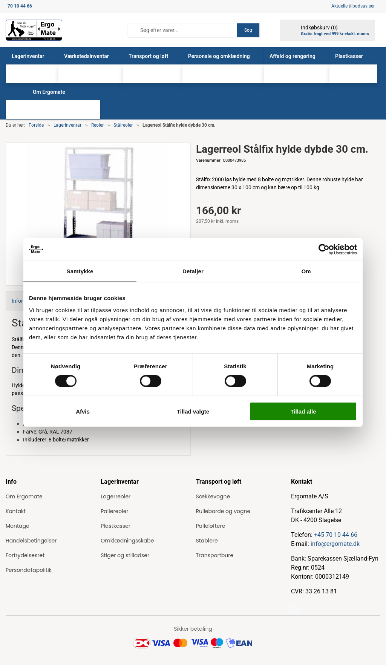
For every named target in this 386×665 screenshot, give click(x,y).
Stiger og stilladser (125, 555)
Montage (17, 526)
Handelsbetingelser (31, 540)
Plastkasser (115, 526)
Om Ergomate (24, 496)
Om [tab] (306, 271)
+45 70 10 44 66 (335, 534)
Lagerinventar (67, 125)
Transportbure (215, 555)
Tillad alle (303, 411)
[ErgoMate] (34, 30)
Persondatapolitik (29, 570)
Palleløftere (210, 526)
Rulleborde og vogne (223, 511)
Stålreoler (123, 125)
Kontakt (16, 511)
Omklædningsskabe (127, 540)
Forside (36, 125)
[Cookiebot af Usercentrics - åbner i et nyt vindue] (324, 249)
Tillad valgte (193, 411)
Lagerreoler (115, 496)
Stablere (207, 540)
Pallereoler (114, 511)
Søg (248, 30)
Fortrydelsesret (25, 555)
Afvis (83, 411)
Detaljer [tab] (193, 271)
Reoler (97, 125)
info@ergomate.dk (335, 543)
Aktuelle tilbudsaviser (353, 6)
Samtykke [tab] (80, 271)
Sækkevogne (213, 496)
